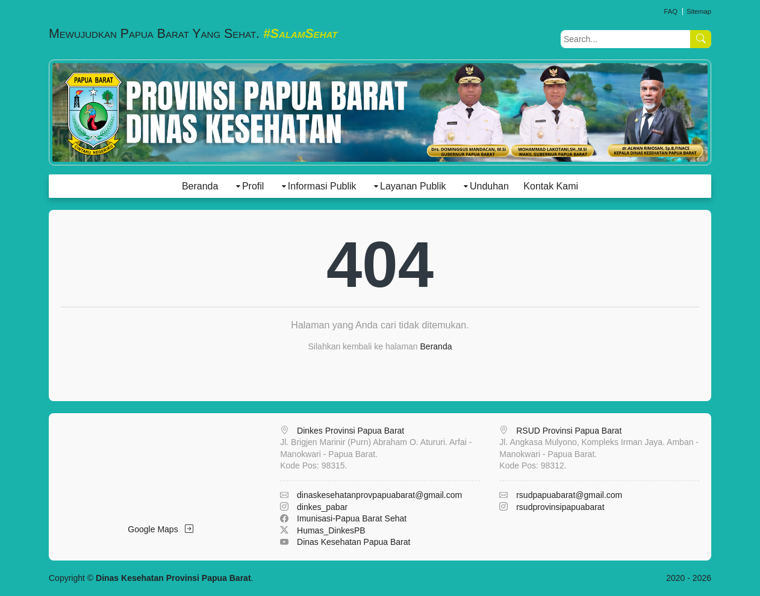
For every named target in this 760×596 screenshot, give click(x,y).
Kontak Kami (550, 186)
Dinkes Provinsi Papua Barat (350, 430)
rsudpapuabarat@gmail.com (569, 495)
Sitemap (699, 11)
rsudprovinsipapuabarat (560, 507)
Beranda (200, 186)
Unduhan (489, 186)
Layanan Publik (413, 186)
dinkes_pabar (322, 507)
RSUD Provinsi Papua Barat (568, 430)
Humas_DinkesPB (331, 530)
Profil (253, 186)
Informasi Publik (322, 186)
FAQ (670, 11)
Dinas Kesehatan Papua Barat (353, 542)
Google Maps (160, 529)
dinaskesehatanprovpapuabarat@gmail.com (379, 495)
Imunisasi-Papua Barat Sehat (351, 518)
